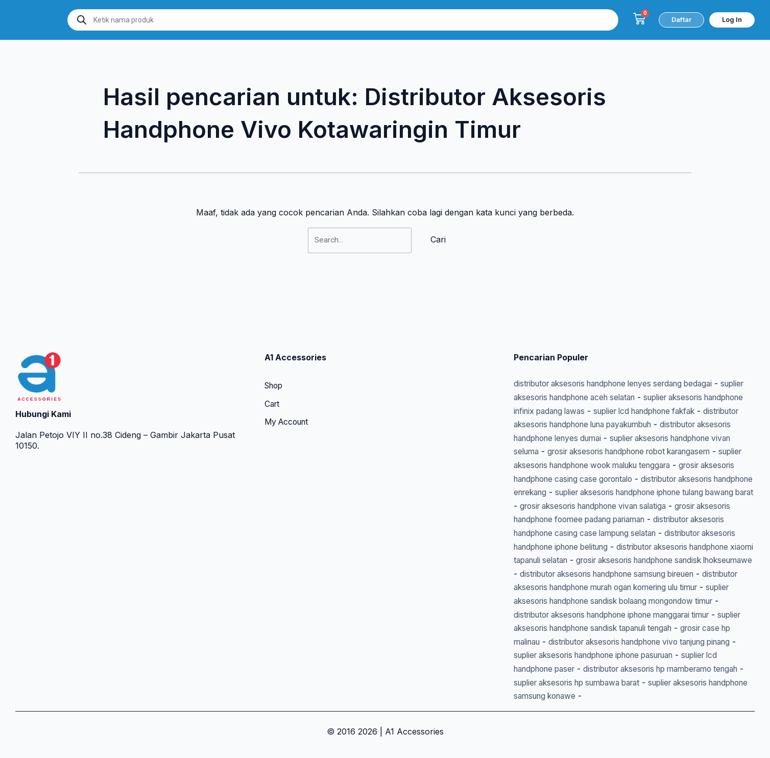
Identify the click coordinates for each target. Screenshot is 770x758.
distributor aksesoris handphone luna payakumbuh (646, 386)
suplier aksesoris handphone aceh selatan (595, 359)
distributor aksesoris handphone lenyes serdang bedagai (623, 345)
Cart (272, 366)
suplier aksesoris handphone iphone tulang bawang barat (625, 467)
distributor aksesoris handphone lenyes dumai (603, 400)
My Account (288, 385)
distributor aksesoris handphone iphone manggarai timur (623, 602)
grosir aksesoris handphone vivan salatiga (595, 480)
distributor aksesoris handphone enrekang (663, 454)
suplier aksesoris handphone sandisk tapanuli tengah (616, 615)
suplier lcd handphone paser (615, 655)
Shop (274, 348)
